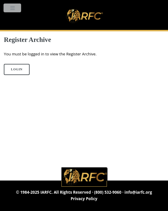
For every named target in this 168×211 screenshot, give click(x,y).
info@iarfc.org (138, 192)
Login (17, 69)
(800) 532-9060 (107, 192)
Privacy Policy (84, 198)
